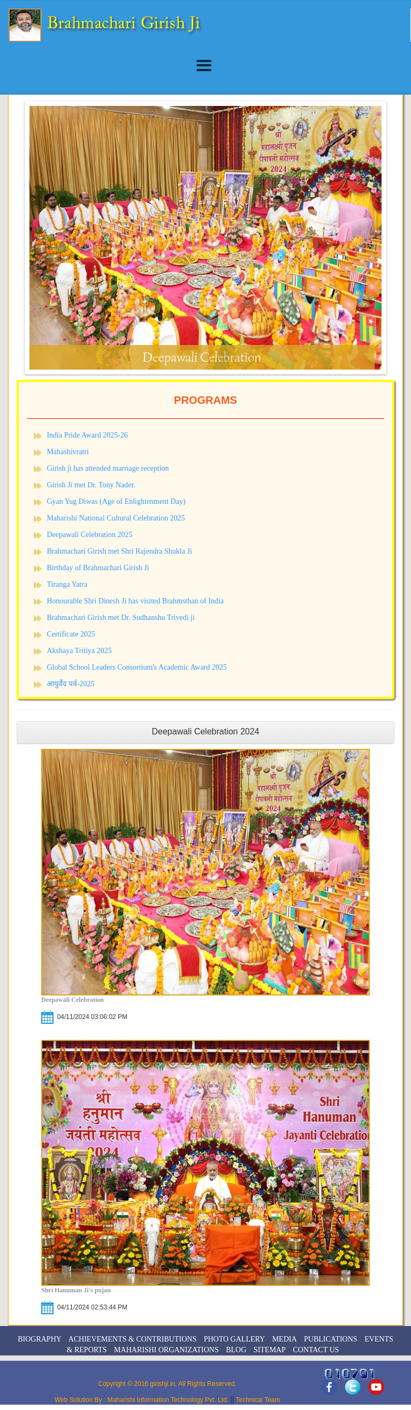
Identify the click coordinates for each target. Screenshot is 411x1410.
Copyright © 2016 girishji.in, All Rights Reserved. (167, 1384)
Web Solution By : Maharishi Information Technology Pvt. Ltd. (142, 1400)
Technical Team (257, 1400)
